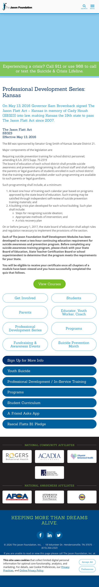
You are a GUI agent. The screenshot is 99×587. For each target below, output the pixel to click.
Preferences (87, 569)
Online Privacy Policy (31, 570)
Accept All (87, 562)
